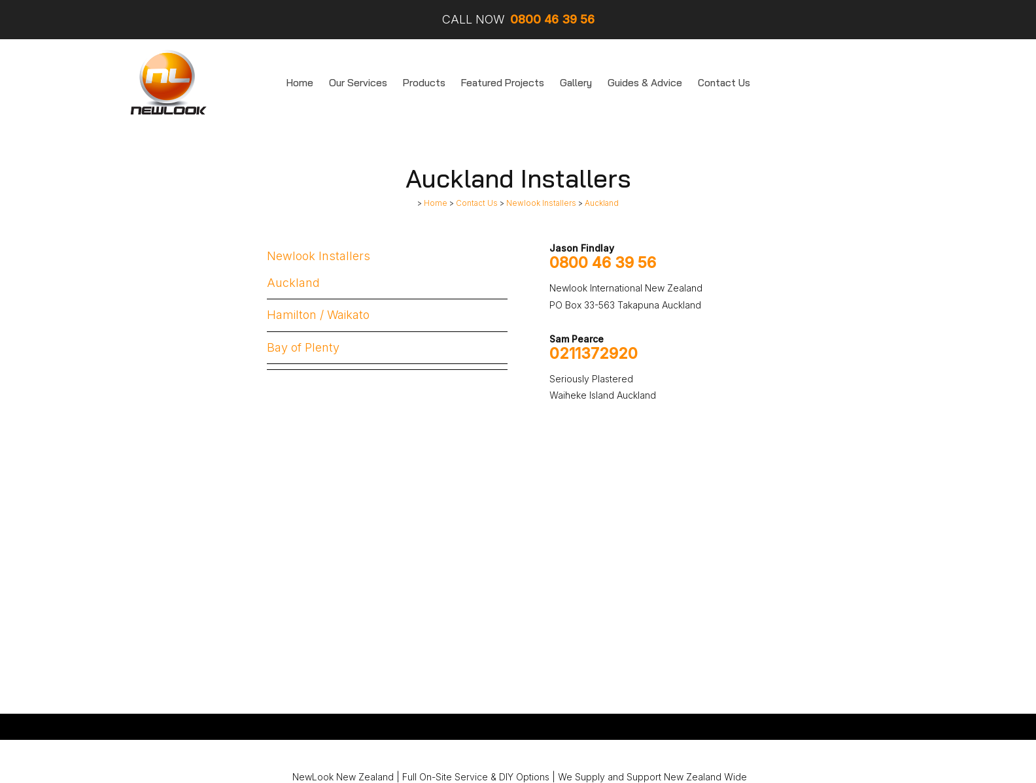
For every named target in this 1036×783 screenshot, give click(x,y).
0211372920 (593, 353)
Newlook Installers (541, 203)
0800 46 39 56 (602, 263)
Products (424, 82)
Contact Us (724, 82)
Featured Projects (502, 82)
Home (299, 82)
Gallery (576, 82)
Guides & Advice (645, 82)
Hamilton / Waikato (318, 315)
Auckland (602, 203)
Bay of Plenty (303, 347)
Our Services (358, 82)
